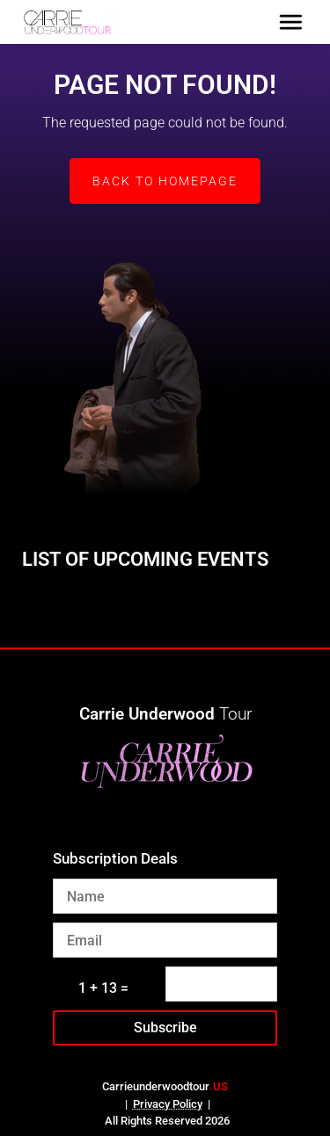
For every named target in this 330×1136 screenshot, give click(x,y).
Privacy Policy (167, 1104)
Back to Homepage (165, 181)
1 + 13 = (103, 988)
